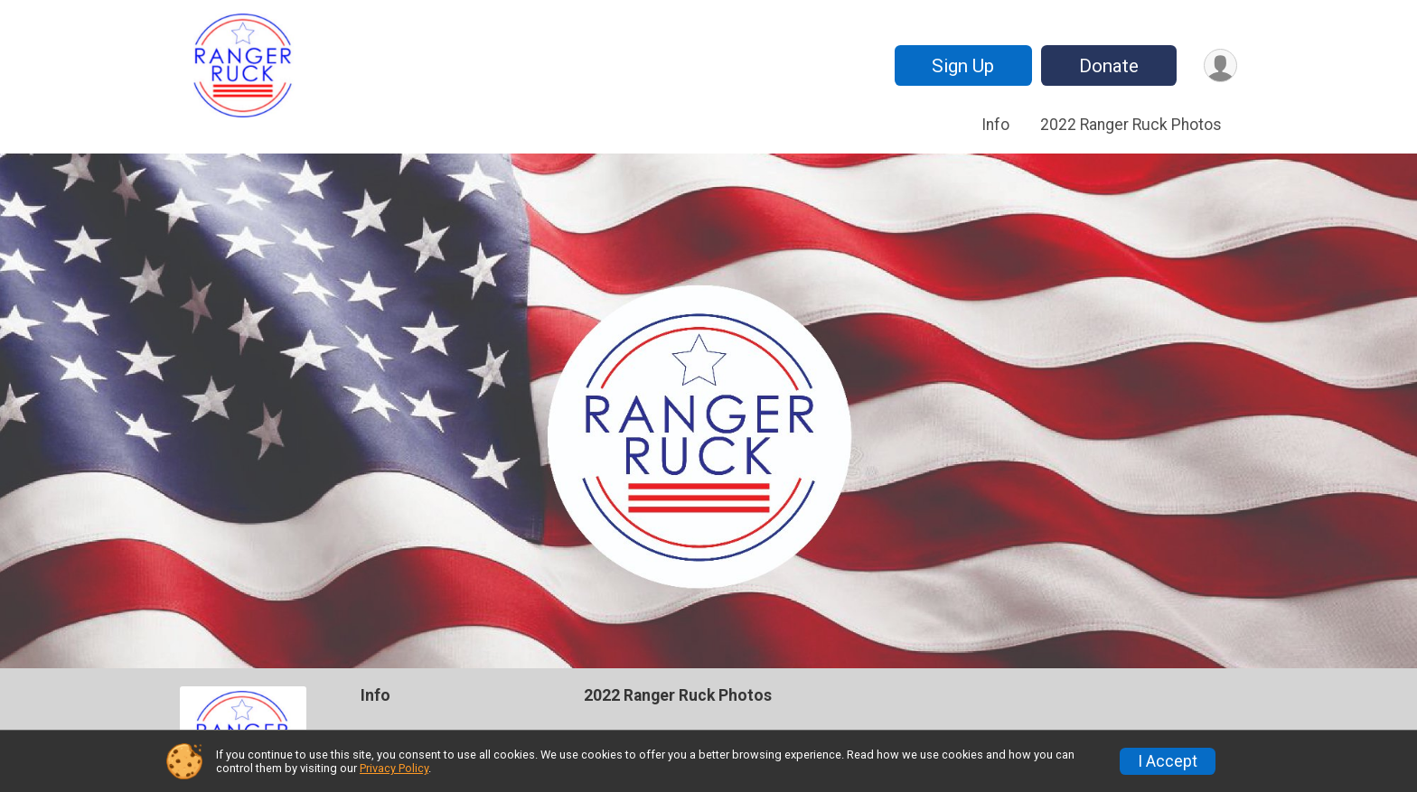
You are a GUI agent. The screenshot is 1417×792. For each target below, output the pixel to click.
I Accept (1167, 761)
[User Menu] (1220, 65)
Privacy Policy (394, 768)
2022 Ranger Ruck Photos (1131, 125)
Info (995, 125)
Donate (1109, 66)
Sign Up (963, 66)
